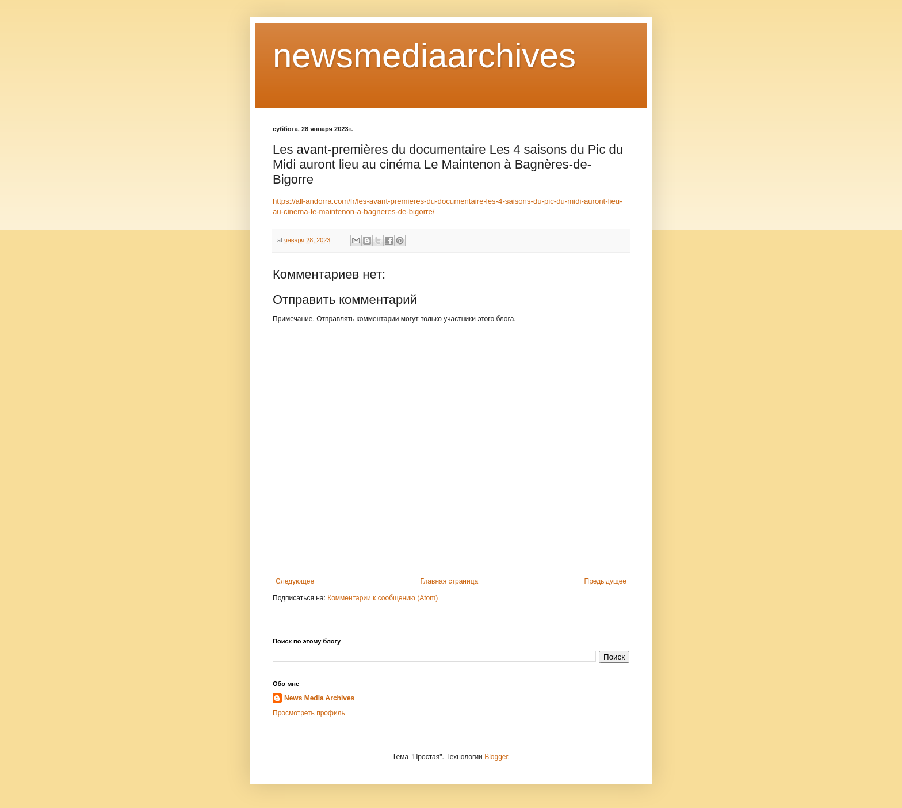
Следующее (295, 581)
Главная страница (450, 581)
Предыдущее (605, 581)
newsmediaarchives (424, 55)
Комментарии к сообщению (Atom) (382, 598)
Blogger (496, 757)
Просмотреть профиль (309, 713)
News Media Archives (319, 698)
